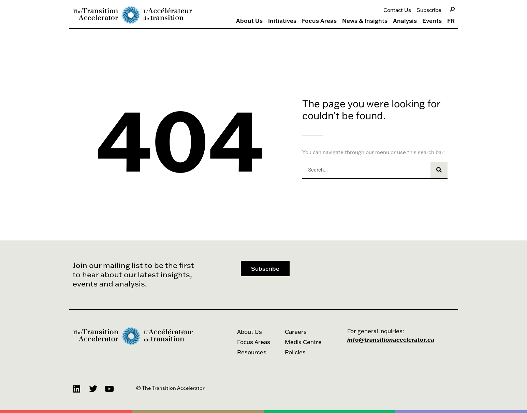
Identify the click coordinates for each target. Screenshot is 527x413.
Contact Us (397, 9)
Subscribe (428, 9)
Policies (295, 352)
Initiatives (282, 20)
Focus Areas (319, 20)
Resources (251, 352)
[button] (265, 268)
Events (432, 20)
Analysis (405, 20)
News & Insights (364, 20)
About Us (249, 20)
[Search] (452, 9)
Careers (296, 331)
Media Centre (303, 341)
